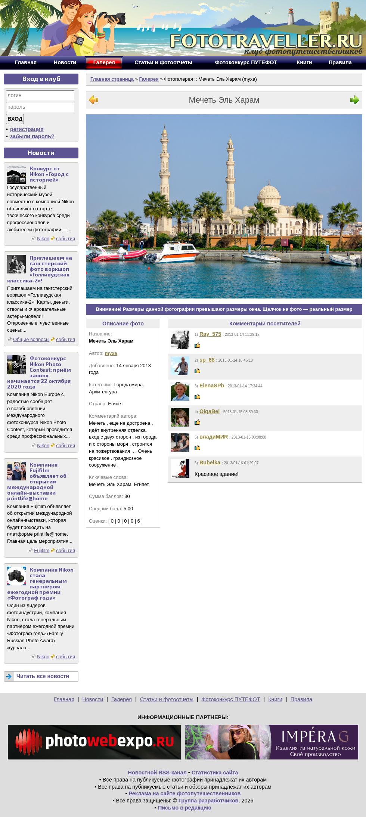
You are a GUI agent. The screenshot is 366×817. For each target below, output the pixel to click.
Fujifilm (41, 550)
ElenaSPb (211, 386)
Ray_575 (210, 334)
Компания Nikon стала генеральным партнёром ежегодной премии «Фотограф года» (40, 583)
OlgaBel (209, 411)
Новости (92, 699)
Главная (64, 699)
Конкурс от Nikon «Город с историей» (49, 174)
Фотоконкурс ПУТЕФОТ (231, 699)
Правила (301, 699)
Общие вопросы (31, 339)
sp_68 (207, 360)
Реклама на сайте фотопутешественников (185, 793)
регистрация (27, 129)
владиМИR (213, 437)
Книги (275, 699)
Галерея (148, 79)
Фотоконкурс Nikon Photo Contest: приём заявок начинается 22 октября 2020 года (39, 372)
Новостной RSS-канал (157, 773)
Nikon (43, 238)
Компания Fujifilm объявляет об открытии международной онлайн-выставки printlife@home (36, 481)
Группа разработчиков (209, 801)
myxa (111, 353)
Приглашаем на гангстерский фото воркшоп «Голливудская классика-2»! (39, 268)
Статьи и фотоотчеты (166, 699)
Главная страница (112, 79)
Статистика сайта (215, 773)
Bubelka (209, 462)
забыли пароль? (32, 136)
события (65, 238)
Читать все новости (42, 676)
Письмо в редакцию (184, 808)
